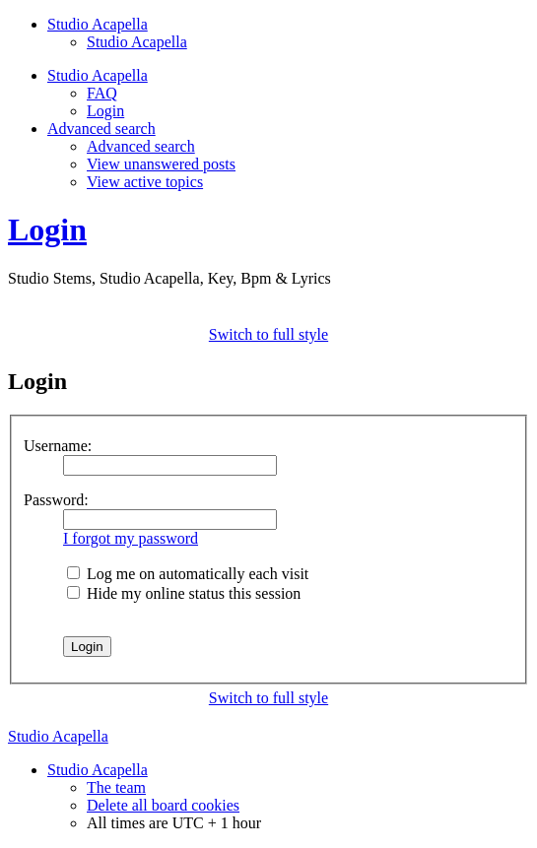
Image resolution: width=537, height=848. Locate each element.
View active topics (145, 181)
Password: (56, 499)
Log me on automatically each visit (187, 573)
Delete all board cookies (163, 805)
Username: (58, 445)
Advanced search (141, 146)
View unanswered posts (161, 164)
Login (105, 110)
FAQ (102, 93)
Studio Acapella (137, 41)
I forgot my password (130, 538)
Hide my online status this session (184, 593)
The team (116, 787)
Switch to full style (268, 334)
